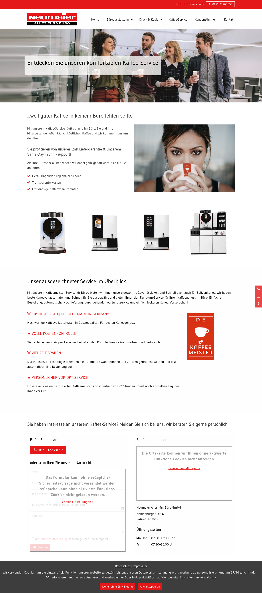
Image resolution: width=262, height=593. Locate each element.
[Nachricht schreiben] (258, 296)
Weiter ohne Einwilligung (117, 586)
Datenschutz (123, 566)
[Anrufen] (258, 288)
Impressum (140, 566)
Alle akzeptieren (150, 586)
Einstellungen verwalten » (198, 577)
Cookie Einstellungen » (78, 502)
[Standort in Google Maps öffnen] (258, 303)
